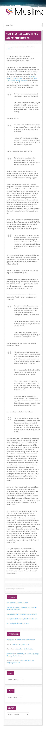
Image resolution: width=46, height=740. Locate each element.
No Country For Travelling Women (18, 623)
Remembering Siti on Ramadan (25, 640)
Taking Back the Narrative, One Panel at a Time (22, 619)
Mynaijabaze (10, 640)
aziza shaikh (10, 653)
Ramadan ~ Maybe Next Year (20, 644)
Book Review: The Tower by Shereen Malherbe (22, 614)
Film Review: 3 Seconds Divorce (17, 603)
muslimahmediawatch (18, 47)
